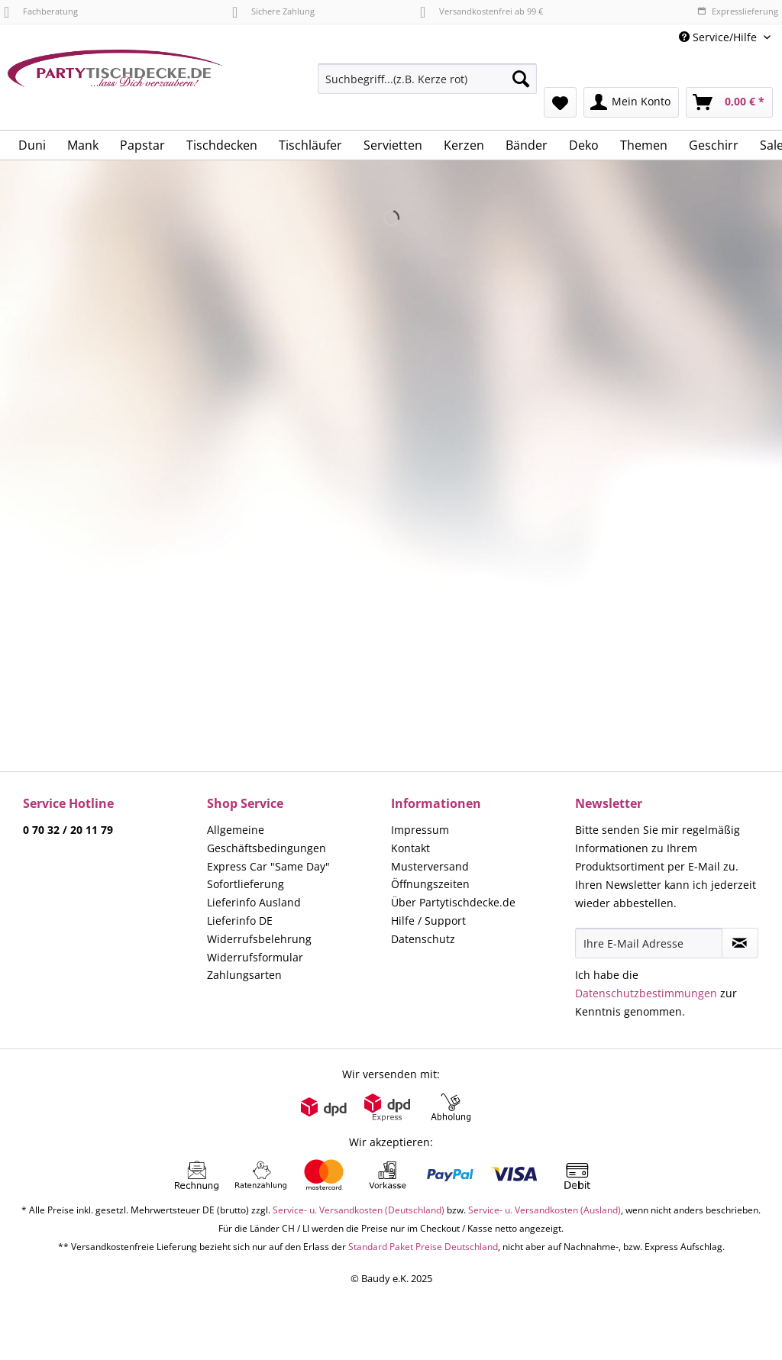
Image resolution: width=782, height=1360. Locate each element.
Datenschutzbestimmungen (646, 993)
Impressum (420, 829)
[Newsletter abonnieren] (740, 943)
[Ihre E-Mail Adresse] (648, 943)
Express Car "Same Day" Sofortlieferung (268, 875)
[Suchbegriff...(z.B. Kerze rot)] (427, 78)
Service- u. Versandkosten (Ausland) (544, 1209)
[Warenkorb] (729, 102)
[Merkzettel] (560, 102)
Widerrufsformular (255, 957)
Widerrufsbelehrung (259, 939)
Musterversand (430, 866)
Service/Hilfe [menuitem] (719, 37)
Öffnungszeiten (430, 884)
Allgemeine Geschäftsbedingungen (266, 838)
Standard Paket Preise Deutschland (423, 1246)
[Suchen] (521, 78)
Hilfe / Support (428, 920)
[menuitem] (427, 85)
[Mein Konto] (631, 102)
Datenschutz (423, 939)
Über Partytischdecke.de (453, 902)
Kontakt (410, 848)
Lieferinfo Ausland (254, 902)
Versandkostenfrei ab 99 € (481, 11)
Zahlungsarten (244, 975)
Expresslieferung (737, 11)
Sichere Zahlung (273, 11)
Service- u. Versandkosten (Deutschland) (358, 1209)
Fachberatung (41, 11)
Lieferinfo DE (240, 920)
